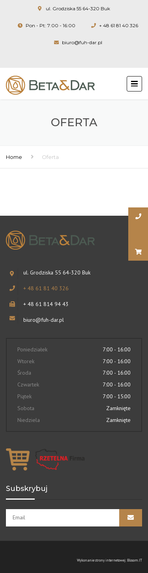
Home (14, 157)
